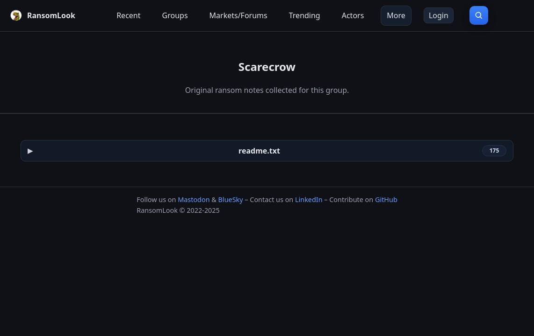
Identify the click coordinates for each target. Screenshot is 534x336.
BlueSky (230, 199)
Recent (128, 15)
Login (438, 15)
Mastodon (193, 199)
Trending (304, 15)
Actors (353, 15)
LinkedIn (309, 199)
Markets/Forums (238, 15)
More (396, 15)
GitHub (386, 199)
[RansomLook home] (42, 15)
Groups (175, 15)
